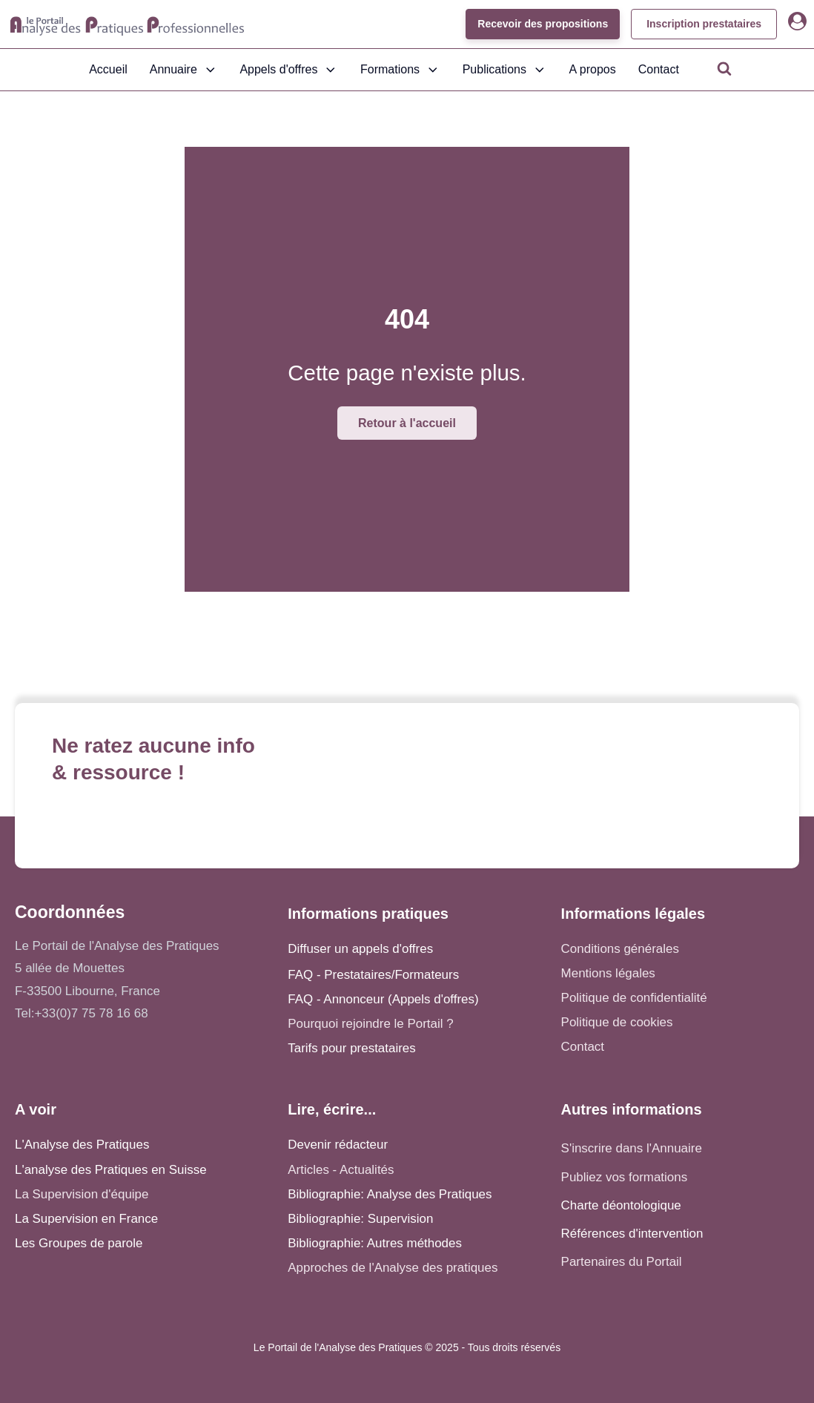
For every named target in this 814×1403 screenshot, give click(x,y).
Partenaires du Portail (623, 1262)
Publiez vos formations (624, 1177)
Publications (505, 69)
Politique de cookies (617, 1022)
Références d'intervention (632, 1234)
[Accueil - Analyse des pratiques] (127, 24)
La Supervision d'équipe (81, 1194)
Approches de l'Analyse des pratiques (392, 1268)
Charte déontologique (621, 1205)
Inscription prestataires (703, 24)
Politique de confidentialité (634, 998)
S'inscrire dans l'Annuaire (631, 1148)
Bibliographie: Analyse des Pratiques (390, 1194)
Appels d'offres (288, 69)
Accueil (108, 69)
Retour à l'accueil (407, 423)
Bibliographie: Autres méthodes (375, 1243)
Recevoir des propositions (542, 24)
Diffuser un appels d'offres (360, 949)
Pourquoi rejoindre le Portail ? (370, 1024)
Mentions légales (608, 973)
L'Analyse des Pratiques (82, 1145)
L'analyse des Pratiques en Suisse (111, 1170)
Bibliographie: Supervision (360, 1219)
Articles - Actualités (341, 1170)
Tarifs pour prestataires (351, 1048)
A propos (592, 69)
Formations (400, 69)
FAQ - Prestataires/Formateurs (373, 975)
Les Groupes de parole (78, 1243)
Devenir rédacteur (338, 1145)
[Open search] (724, 68)
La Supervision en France (86, 1219)
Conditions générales (620, 949)
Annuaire (184, 69)
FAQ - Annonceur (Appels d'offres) (383, 999)
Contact (658, 69)
